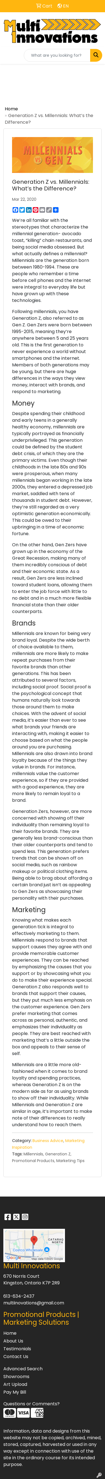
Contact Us (15, 1356)
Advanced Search (23, 1369)
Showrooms (16, 1376)
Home (11, 109)
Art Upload (15, 1384)
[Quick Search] (57, 55)
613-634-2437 (18, 1296)
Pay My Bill (14, 1392)
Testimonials (17, 1349)
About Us (13, 1341)
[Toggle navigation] (9, 55)
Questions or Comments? (31, 1404)
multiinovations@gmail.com (33, 1303)
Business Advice (47, 1140)
